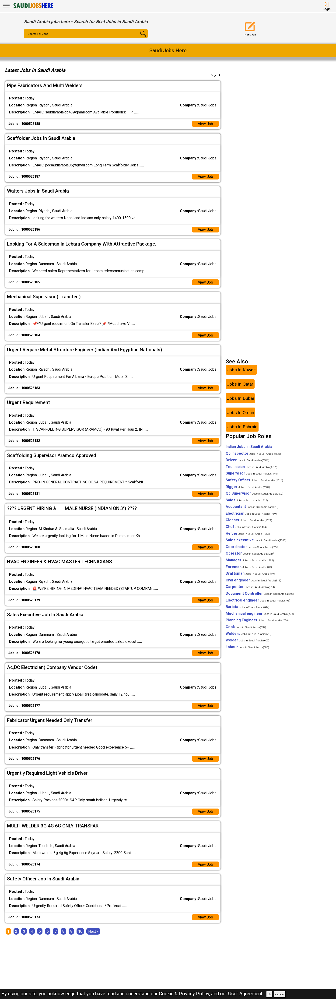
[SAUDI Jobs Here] (33, 8)
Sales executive (256, 540)
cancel (279, 994)
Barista (247, 607)
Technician (251, 467)
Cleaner (249, 520)
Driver (247, 460)
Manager (250, 560)
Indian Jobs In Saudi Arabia (249, 447)
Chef (246, 527)
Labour (247, 647)
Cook (246, 627)
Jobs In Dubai (240, 398)
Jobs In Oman (240, 412)
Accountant (252, 507)
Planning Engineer (257, 620)
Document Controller (260, 594)
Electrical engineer (258, 600)
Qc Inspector (253, 453)
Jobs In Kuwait (241, 370)
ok (269, 994)
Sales (247, 500)
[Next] (93, 932)
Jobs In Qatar (240, 384)
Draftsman (251, 574)
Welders (248, 634)
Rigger (248, 487)
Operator (250, 554)
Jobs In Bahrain (242, 427)
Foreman (249, 567)
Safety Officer (254, 480)
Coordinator (253, 547)
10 (80, 932)
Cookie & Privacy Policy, (185, 993)
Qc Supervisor (255, 494)
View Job (205, 124)
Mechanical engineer (260, 614)
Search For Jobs (38, 33)
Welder (247, 640)
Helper (248, 534)
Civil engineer (253, 580)
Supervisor (252, 473)
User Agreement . (246, 993)
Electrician (251, 514)
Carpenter (250, 587)
